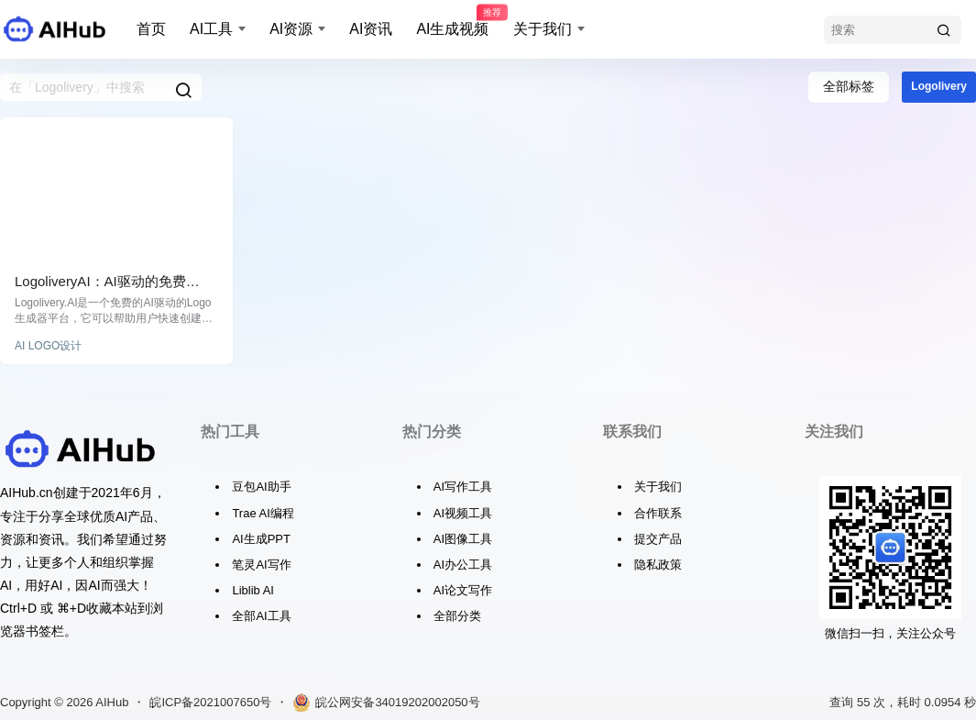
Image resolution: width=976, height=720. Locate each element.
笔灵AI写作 (261, 564)
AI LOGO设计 (48, 345)
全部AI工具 (261, 616)
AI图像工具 (462, 539)
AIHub (110, 702)
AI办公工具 (462, 564)
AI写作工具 (462, 486)
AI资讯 (370, 29)
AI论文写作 (462, 590)
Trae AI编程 (262, 513)
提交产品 (658, 539)
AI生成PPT (261, 539)
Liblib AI (253, 590)
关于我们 (542, 29)
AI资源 (291, 29)
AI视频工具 (462, 513)
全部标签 (848, 86)
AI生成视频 (452, 21)
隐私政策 (658, 564)
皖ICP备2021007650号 (210, 702)
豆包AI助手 (261, 486)
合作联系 (658, 513)
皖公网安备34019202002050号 (385, 702)
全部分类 (457, 616)
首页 (151, 29)
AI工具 (211, 29)
